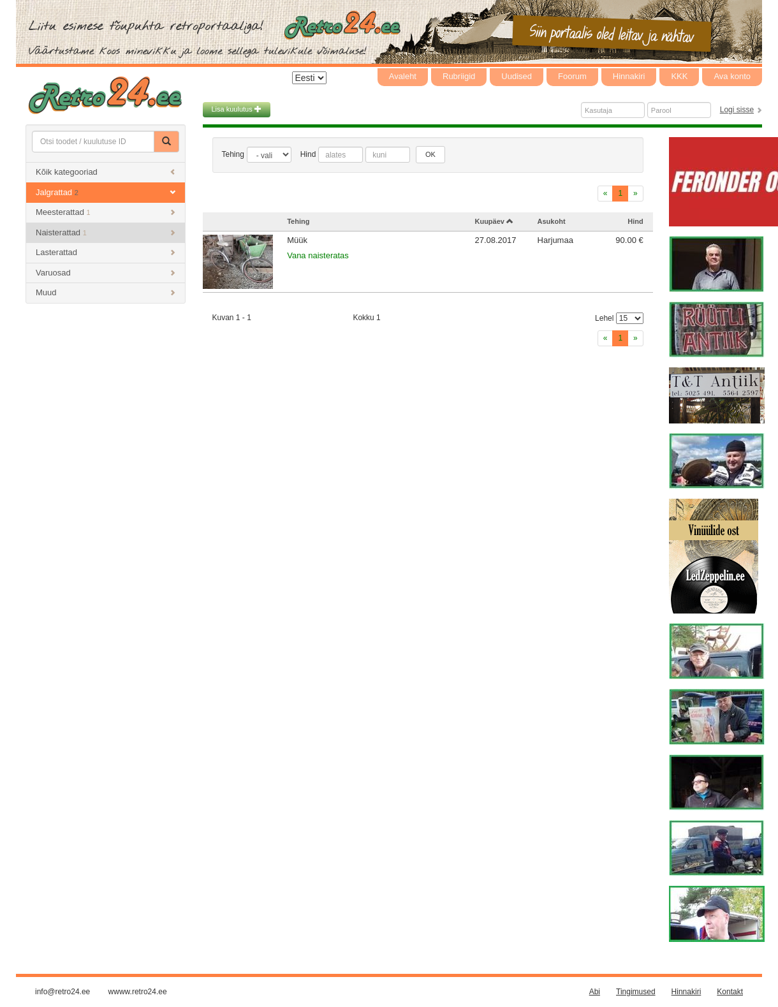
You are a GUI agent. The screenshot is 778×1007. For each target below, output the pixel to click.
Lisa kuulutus (236, 109)
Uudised (516, 76)
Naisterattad (105, 232)
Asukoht (552, 221)
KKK (679, 76)
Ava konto (732, 76)
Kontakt (730, 991)
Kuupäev (493, 221)
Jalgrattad (105, 192)
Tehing (233, 154)
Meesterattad (105, 212)
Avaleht (402, 76)
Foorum (572, 76)
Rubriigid (459, 76)
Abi (594, 991)
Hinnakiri (629, 76)
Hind (308, 154)
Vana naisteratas (318, 255)
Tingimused (636, 991)
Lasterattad (105, 252)
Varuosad (105, 272)
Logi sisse (737, 109)
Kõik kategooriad (105, 172)
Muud (105, 292)
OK (430, 154)
